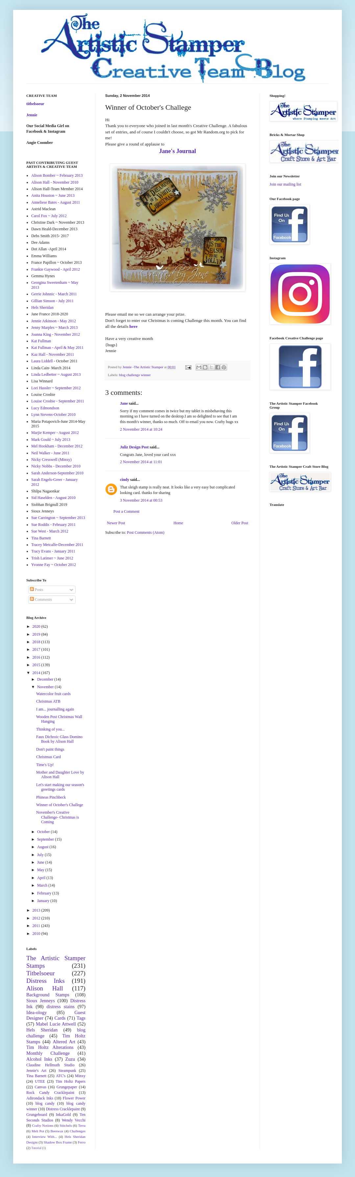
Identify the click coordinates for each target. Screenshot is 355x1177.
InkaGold (63, 1114)
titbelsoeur (35, 104)
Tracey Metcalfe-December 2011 (57, 544)
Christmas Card (48, 757)
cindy (124, 479)
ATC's (61, 1076)
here (134, 326)
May (41, 870)
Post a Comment (126, 511)
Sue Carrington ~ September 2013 (58, 517)
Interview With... (44, 1137)
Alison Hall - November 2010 (54, 182)
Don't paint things (50, 749)
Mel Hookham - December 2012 (57, 446)
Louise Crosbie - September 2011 (57, 401)
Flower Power (74, 1098)
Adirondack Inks (39, 1098)
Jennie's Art (36, 1070)
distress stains (61, 1006)
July (41, 854)
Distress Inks (45, 980)
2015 (37, 665)
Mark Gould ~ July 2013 (50, 439)
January (43, 900)
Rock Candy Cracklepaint (50, 1092)
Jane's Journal (177, 151)
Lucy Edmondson (45, 408)
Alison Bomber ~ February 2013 (57, 175)
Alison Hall (44, 988)
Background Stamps (47, 994)
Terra (81, 1125)
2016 (37, 657)
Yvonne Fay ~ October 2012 (53, 564)
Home (178, 523)
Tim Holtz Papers (70, 1081)
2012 (37, 918)
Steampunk (67, 1070)
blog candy (45, 1103)
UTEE (40, 1081)
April (41, 877)
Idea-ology (36, 1012)
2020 (37, 626)
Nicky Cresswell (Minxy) (51, 459)
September (46, 839)
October (44, 831)
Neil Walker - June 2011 (50, 453)
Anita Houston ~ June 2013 (53, 195)
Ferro (81, 1142)
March (42, 885)
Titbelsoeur (40, 973)
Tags (81, 1018)
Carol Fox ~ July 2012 (49, 216)
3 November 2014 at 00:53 (141, 500)
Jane (124, 403)
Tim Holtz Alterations (50, 1047)
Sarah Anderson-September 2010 (57, 473)
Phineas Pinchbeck (51, 797)
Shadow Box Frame (58, 1142)
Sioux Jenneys (40, 1000)
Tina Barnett (41, 538)
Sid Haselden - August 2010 (53, 497)
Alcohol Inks (39, 1059)
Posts (36, 589)
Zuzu (70, 1059)
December (45, 679)
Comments (41, 599)
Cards (60, 1018)
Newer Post (116, 523)
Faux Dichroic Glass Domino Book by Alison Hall (59, 739)
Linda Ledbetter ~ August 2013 (56, 374)
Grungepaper (67, 1087)
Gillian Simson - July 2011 (52, 301)
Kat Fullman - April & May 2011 (57, 347)
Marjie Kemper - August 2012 (55, 432)
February (44, 893)
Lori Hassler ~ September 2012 (56, 388)
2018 (37, 642)
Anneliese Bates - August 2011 (55, 202)
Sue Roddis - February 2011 (53, 524)
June (41, 862)
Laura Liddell (42, 361)
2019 (37, 634)
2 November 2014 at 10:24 (141, 429)
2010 (37, 933)
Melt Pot (38, 1131)
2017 (37, 649)
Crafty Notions (42, 1125)
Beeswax (57, 1131)
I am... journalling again (55, 709)
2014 (37, 672)
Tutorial (36, 1148)
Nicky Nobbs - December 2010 (56, 466)
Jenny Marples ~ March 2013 (54, 327)
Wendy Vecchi (73, 1120)
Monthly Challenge (48, 1053)
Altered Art (64, 1041)
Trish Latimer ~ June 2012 (52, 558)
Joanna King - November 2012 (55, 334)
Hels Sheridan (42, 307)
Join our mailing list (285, 184)
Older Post (239, 523)
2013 (37, 910)
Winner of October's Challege (59, 805)
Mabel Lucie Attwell (56, 1024)
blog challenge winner (135, 375)
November (46, 687)
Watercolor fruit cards (53, 693)
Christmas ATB (48, 701)
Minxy (80, 1076)
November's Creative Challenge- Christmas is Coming (57, 817)
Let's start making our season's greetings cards (60, 787)
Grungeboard (36, 1114)
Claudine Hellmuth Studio (50, 1065)
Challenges (77, 1131)
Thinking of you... (50, 729)
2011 (37, 925)
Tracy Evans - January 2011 (53, 551)
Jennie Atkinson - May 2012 (53, 321)
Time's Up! (45, 764)
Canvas (40, 1087)
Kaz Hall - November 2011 (52, 354)
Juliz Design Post (134, 447)
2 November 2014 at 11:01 (141, 462)
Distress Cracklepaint (63, 1109)
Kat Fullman (41, 341)
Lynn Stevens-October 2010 (53, 414)
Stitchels (65, 1125)
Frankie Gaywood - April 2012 (55, 269)
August (43, 847)
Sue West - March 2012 (49, 531)
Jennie (31, 115)
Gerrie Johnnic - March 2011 (54, 294)
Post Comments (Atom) (145, 532)
